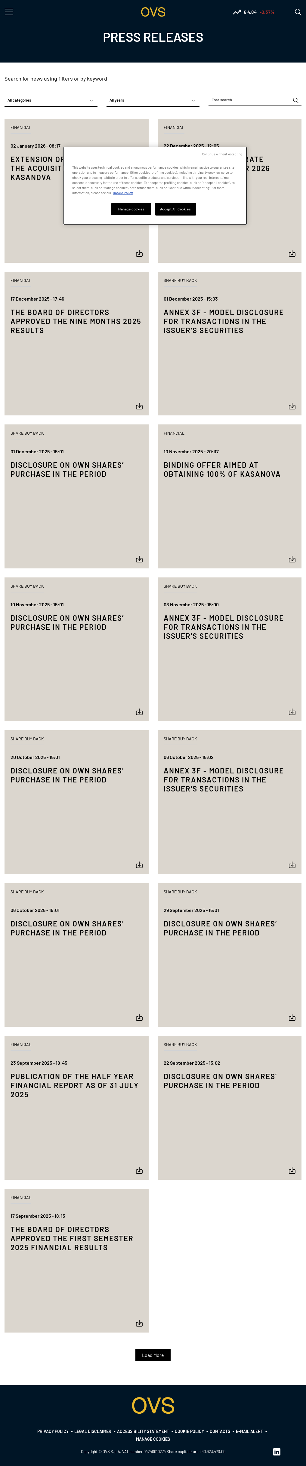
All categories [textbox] (19, 100)
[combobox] (51, 100)
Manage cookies (153, 1439)
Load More (153, 1355)
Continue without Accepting (222, 154)
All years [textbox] (117, 100)
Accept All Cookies (175, 209)
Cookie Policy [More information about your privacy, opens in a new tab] (123, 193)
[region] (155, 186)
